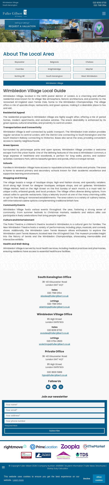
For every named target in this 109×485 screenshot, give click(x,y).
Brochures (101, 466)
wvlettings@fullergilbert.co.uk (54, 344)
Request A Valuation (22, 25)
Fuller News (90, 466)
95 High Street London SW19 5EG (54, 321)
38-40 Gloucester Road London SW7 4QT (54, 283)
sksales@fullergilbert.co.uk (55, 296)
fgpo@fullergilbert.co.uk (54, 375)
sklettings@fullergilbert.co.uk (54, 306)
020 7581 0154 (100, 5)
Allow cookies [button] (99, 478)
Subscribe (54, 430)
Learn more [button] (18, 480)
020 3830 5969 (54, 372)
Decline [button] (86, 479)
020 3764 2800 (54, 341)
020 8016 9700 (99, 2)
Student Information (74, 466)
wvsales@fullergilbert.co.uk (54, 333)
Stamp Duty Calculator (57, 468)
